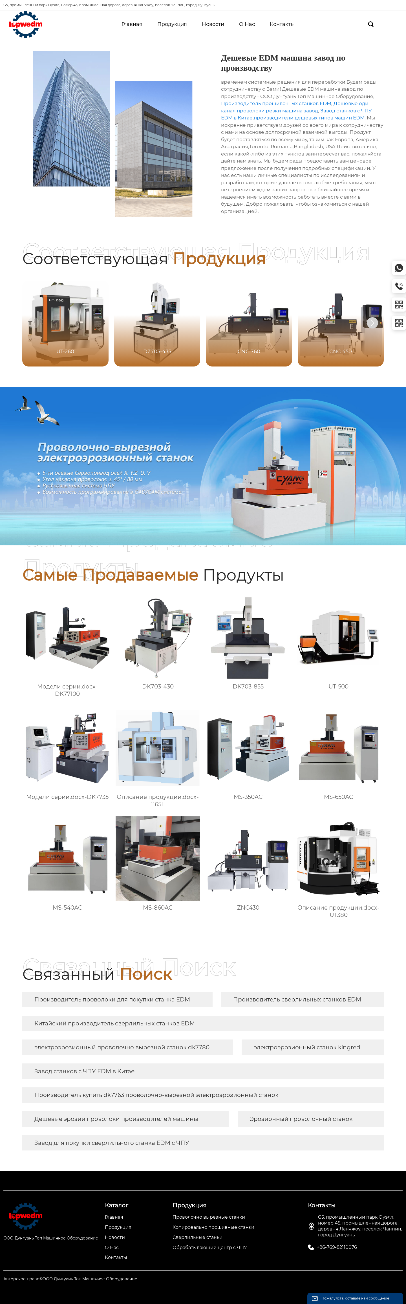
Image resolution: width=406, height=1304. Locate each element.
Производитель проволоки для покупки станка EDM (112, 999)
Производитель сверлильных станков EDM (297, 999)
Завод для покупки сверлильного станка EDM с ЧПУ (111, 1142)
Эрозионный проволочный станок (301, 1119)
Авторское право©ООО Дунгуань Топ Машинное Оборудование (70, 1278)
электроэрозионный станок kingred (307, 1047)
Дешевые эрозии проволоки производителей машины (116, 1119)
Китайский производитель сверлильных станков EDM (114, 1023)
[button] (372, 322)
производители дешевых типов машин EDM (309, 118)
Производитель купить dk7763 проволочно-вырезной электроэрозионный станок (156, 1095)
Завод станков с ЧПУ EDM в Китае (84, 1071)
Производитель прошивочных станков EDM (276, 103)
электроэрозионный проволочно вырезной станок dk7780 (121, 1047)
